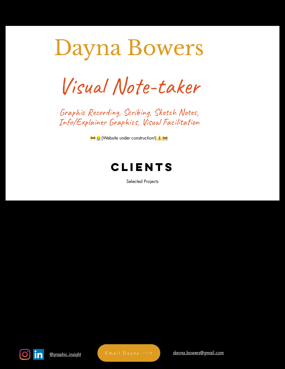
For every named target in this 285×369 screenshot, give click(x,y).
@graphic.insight (65, 354)
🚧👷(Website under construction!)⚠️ (126, 138)
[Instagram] (24, 354)
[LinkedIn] (38, 354)
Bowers (165, 48)
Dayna (90, 48)
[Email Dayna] (128, 353)
